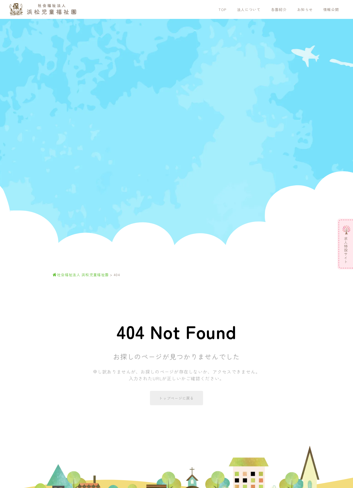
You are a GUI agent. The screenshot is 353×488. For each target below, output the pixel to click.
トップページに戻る (176, 398)
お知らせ (305, 9)
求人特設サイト (345, 250)
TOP (222, 9)
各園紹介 (279, 9)
